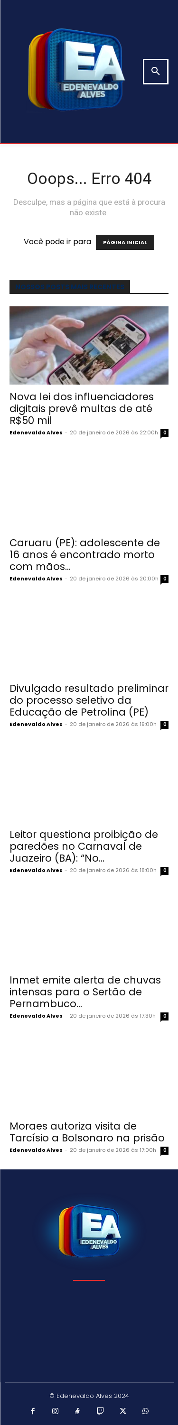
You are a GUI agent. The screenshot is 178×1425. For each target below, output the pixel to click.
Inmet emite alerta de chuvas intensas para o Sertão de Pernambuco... (85, 992)
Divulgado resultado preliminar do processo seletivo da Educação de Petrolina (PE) (89, 700)
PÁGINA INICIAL (125, 242)
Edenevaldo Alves (36, 432)
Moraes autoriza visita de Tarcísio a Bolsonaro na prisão (87, 1132)
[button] (155, 71)
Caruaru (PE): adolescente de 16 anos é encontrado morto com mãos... (84, 554)
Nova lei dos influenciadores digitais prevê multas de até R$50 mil (81, 408)
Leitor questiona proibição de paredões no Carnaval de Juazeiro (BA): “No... (83, 846)
